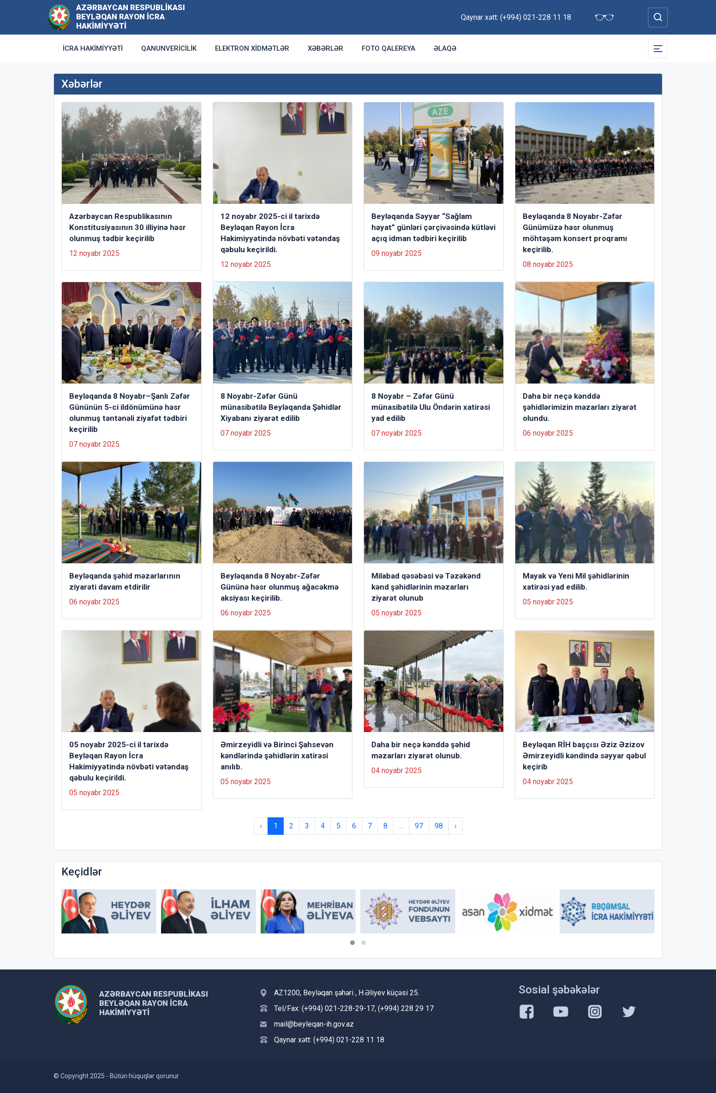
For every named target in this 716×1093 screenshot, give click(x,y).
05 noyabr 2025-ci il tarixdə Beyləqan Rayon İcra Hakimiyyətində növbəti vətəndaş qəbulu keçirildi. (129, 761)
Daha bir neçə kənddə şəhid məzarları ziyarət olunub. (420, 750)
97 (419, 825)
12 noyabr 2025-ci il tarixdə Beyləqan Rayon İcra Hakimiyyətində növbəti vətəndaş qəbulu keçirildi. (280, 233)
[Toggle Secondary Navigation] (658, 48)
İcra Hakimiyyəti (93, 48)
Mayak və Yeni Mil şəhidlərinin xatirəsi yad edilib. (576, 581)
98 (439, 825)
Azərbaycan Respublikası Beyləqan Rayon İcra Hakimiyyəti (130, 16)
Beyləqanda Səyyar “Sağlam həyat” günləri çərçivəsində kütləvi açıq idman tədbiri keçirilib (433, 227)
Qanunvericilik (169, 48)
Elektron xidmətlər (252, 48)
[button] (352, 942)
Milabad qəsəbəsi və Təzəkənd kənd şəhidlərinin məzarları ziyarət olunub (426, 587)
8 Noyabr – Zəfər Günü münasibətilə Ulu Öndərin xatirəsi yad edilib (430, 407)
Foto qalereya (388, 48)
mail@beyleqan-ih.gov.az (314, 1024)
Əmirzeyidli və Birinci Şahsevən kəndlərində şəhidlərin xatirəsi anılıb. (277, 755)
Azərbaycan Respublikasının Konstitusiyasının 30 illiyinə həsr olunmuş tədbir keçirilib (127, 227)
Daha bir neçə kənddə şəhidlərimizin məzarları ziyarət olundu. (580, 407)
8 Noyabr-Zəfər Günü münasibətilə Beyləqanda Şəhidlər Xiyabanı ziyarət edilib (281, 407)
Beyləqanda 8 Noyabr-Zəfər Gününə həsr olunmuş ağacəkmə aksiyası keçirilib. (280, 587)
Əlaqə (445, 48)
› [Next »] (455, 825)
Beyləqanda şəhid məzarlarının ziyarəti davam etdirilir (124, 581)
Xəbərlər (325, 48)
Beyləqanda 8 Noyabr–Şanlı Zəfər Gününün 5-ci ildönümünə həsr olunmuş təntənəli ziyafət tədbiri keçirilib (129, 412)
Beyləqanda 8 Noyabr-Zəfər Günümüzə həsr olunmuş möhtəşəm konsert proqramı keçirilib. (575, 233)
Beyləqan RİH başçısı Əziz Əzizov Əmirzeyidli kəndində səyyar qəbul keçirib (584, 755)
